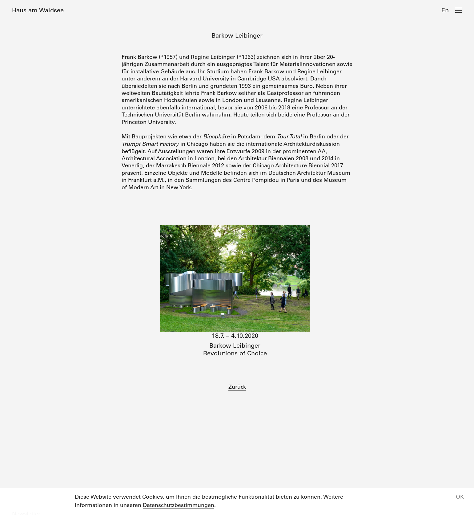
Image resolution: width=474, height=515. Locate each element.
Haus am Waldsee (38, 10)
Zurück (237, 386)
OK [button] (460, 496)
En (445, 10)
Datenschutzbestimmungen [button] (178, 505)
